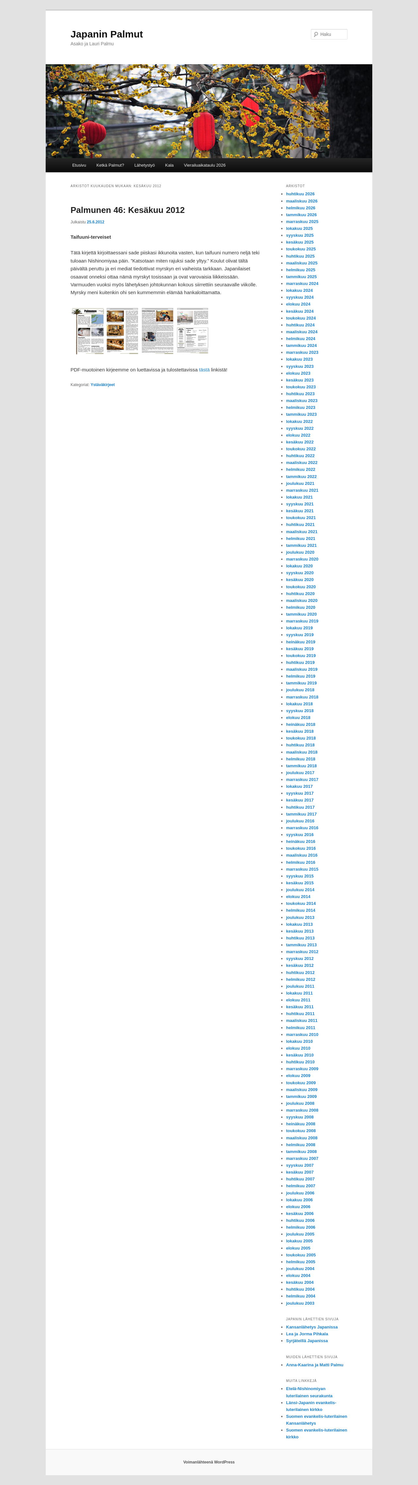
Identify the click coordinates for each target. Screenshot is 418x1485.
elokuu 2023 (298, 373)
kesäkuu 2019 (300, 648)
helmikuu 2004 (300, 1296)
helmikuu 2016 (300, 862)
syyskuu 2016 (300, 834)
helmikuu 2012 (300, 979)
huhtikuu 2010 (300, 1061)
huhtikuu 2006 (300, 1220)
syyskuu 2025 (300, 235)
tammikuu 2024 (301, 345)
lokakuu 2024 (299, 290)
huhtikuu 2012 (300, 972)
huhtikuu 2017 (300, 807)
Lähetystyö (144, 165)
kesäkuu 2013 (300, 931)
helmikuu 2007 (300, 1185)
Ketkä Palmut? (110, 165)
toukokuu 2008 (301, 1130)
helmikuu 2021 (300, 538)
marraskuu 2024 (302, 283)
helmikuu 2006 (300, 1227)
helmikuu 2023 (300, 407)
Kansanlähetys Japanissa (312, 1327)
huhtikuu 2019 (300, 662)
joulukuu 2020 (300, 552)
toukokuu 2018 (301, 738)
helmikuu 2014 (300, 910)
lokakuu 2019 (299, 627)
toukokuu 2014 (301, 903)
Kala (169, 165)
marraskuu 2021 (302, 490)
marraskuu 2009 (302, 1068)
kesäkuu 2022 (300, 442)
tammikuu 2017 (301, 814)
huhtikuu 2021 (300, 524)
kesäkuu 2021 (300, 510)
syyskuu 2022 (300, 428)
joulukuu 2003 (300, 1303)
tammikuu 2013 (301, 944)
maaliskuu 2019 (301, 669)
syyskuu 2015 (300, 876)
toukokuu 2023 (301, 386)
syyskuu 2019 (300, 634)
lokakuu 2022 (299, 421)
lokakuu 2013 (299, 924)
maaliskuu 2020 (301, 600)
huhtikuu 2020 (300, 593)
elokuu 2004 (298, 1275)
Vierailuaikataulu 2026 (205, 165)
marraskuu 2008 (302, 1110)
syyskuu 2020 (300, 572)
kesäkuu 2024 (300, 311)
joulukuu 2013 (300, 917)
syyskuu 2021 (300, 504)
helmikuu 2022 (300, 469)
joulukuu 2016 (300, 820)
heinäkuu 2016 (300, 841)
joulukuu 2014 (300, 889)
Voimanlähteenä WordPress (209, 1462)
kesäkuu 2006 (300, 1213)
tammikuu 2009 (301, 1096)
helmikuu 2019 (300, 676)
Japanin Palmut (107, 34)
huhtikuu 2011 (300, 1013)
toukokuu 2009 (301, 1082)
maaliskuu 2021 (301, 531)
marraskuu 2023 (302, 352)
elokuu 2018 (298, 717)
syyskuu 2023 (300, 366)
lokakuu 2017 (299, 786)
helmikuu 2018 (300, 759)
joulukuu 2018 (300, 689)
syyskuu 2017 (300, 793)
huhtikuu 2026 (300, 193)
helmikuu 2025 (300, 269)
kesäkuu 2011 (300, 1006)
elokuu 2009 (298, 1075)
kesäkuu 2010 (300, 1055)
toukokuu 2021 (301, 517)
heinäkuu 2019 (300, 641)
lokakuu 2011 (299, 993)
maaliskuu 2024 (301, 331)
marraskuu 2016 (302, 827)
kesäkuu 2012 (300, 965)
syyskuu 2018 (300, 710)
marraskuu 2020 (302, 559)
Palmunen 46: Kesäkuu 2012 (128, 210)
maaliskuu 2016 (301, 855)
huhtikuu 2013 (300, 938)
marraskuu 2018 (302, 697)
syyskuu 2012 (300, 958)
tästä (204, 369)
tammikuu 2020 (301, 614)
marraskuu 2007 (302, 1158)
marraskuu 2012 (302, 951)
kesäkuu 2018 (300, 731)
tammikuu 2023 (301, 414)
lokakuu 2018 (299, 703)
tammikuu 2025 (301, 276)
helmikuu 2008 (300, 1144)
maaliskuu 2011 (301, 1020)
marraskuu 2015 (302, 869)
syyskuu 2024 (300, 297)
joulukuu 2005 (300, 1234)
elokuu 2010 (298, 1048)
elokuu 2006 (298, 1206)
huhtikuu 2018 (300, 744)
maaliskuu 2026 (301, 201)
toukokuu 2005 (301, 1254)
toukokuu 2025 (301, 249)
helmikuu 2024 (300, 338)
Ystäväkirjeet (102, 384)
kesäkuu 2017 (300, 800)
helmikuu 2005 (300, 1261)
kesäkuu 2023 (300, 380)
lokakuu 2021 (299, 497)
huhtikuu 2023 (300, 393)
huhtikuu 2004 (300, 1289)
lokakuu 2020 (299, 565)
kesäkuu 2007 (300, 1172)
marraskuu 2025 (302, 221)
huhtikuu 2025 (300, 256)
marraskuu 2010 (302, 1034)
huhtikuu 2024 (300, 324)
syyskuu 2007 (300, 1165)
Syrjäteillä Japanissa (307, 1340)
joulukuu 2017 (300, 772)
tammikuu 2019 (301, 683)
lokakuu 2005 (299, 1240)
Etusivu (79, 165)
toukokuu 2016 (301, 848)
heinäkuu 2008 (300, 1123)
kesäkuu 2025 (300, 242)
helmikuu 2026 (300, 207)
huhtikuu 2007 (300, 1179)
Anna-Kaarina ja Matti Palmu (315, 1364)
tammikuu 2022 (301, 476)
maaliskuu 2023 (301, 400)
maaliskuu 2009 (301, 1089)
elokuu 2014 (298, 896)
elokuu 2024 (298, 304)
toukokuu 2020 (301, 586)
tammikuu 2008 (301, 1151)
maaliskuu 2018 (301, 752)
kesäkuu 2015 (300, 882)
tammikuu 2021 (301, 545)
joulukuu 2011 (300, 986)
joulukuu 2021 (300, 483)
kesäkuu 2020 (300, 579)
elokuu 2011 (298, 1000)
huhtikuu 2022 (300, 455)
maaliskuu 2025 (301, 263)
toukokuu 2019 (301, 655)
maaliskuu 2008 (301, 1137)
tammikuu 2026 (301, 214)
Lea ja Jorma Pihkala (307, 1333)
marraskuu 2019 (302, 621)
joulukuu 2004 (300, 1268)
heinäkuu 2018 (300, 724)
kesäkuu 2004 (300, 1282)
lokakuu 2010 (299, 1041)
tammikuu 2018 (301, 765)
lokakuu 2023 (299, 359)
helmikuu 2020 (300, 607)
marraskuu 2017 (302, 779)
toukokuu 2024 (301, 318)
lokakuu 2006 (299, 1199)
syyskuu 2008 (300, 1117)
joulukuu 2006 (300, 1193)
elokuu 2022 (298, 435)
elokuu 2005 (298, 1248)
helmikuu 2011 (300, 1027)
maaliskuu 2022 (301, 462)
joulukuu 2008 (300, 1103)
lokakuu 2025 (299, 228)
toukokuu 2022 (301, 448)
